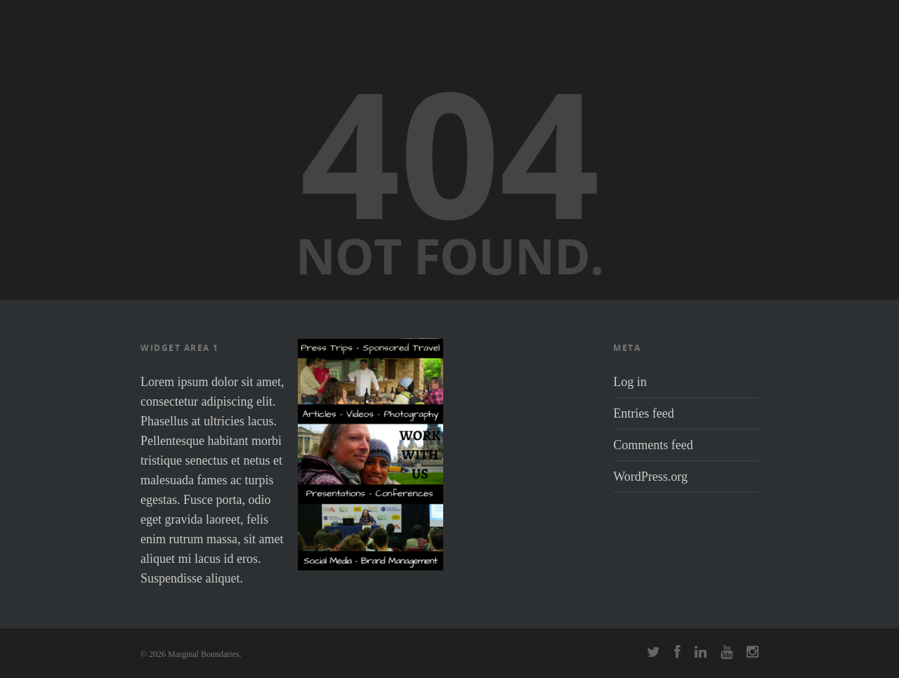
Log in (630, 382)
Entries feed (643, 413)
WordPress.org (650, 477)
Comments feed (653, 445)
